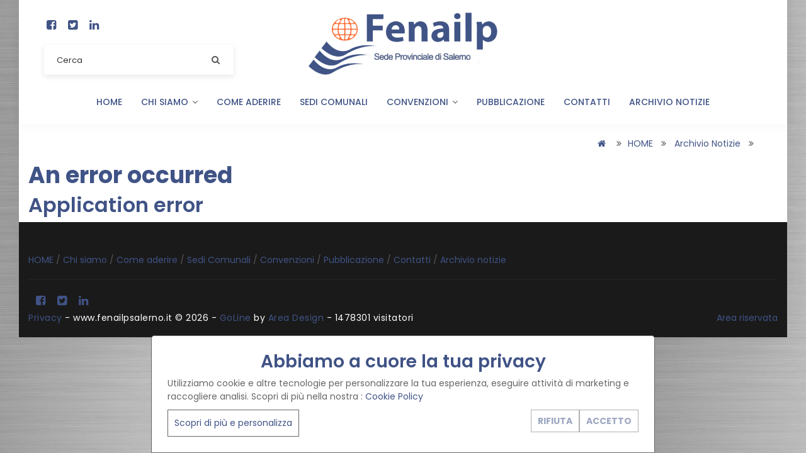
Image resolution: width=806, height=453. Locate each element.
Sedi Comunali (334, 102)
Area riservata (747, 317)
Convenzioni (422, 102)
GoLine (235, 317)
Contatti (587, 102)
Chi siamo (169, 102)
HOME (109, 102)
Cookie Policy (394, 396)
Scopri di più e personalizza (233, 423)
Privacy (45, 317)
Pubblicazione (511, 102)
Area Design (296, 317)
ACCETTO (609, 421)
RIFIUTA (555, 421)
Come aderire (249, 102)
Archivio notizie (669, 102)
